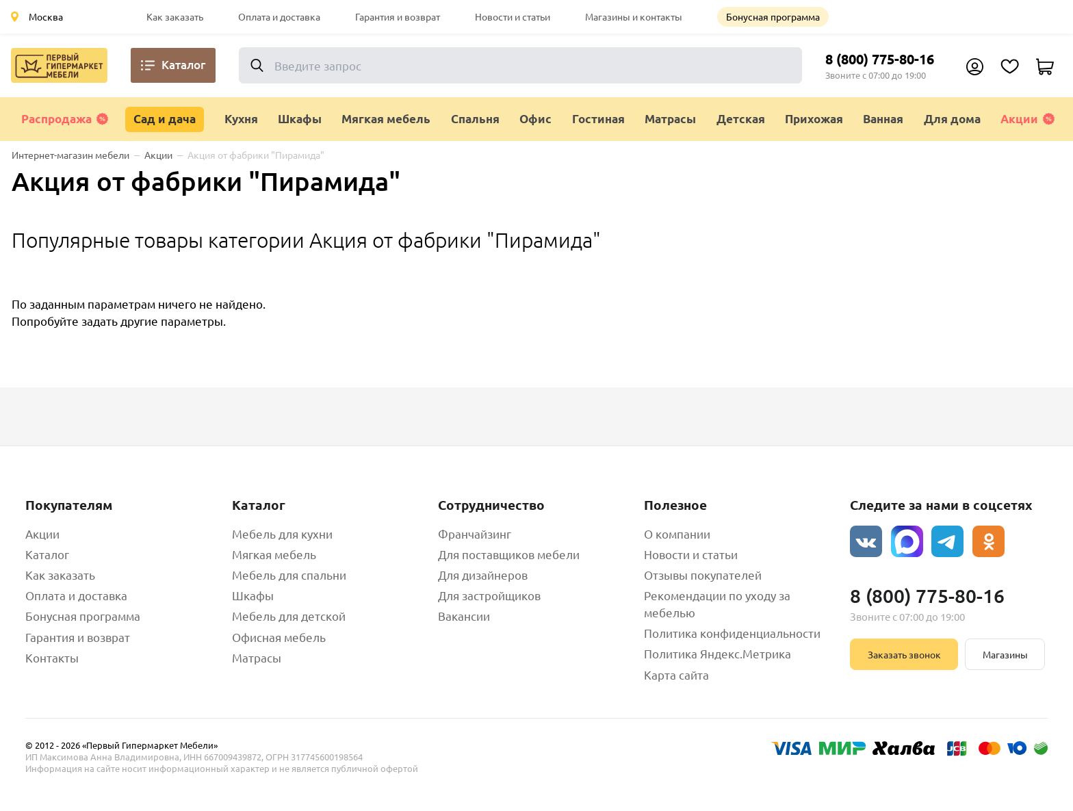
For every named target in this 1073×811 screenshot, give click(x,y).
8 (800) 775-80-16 (879, 59)
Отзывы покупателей (703, 574)
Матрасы (256, 657)
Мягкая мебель (274, 554)
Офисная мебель (279, 637)
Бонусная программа (773, 16)
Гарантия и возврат (397, 16)
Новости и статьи (512, 16)
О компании (677, 533)
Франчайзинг (474, 533)
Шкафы (253, 595)
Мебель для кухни (282, 533)
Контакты (52, 657)
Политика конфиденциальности (732, 633)
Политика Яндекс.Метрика (717, 653)
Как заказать (174, 16)
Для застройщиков (489, 595)
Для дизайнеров (483, 574)
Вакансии (464, 615)
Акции (1027, 119)
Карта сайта (676, 674)
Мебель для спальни (289, 574)
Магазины (1005, 654)
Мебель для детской (289, 615)
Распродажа (65, 119)
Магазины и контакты (633, 16)
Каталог (47, 554)
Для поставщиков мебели (509, 554)
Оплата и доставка (279, 16)
